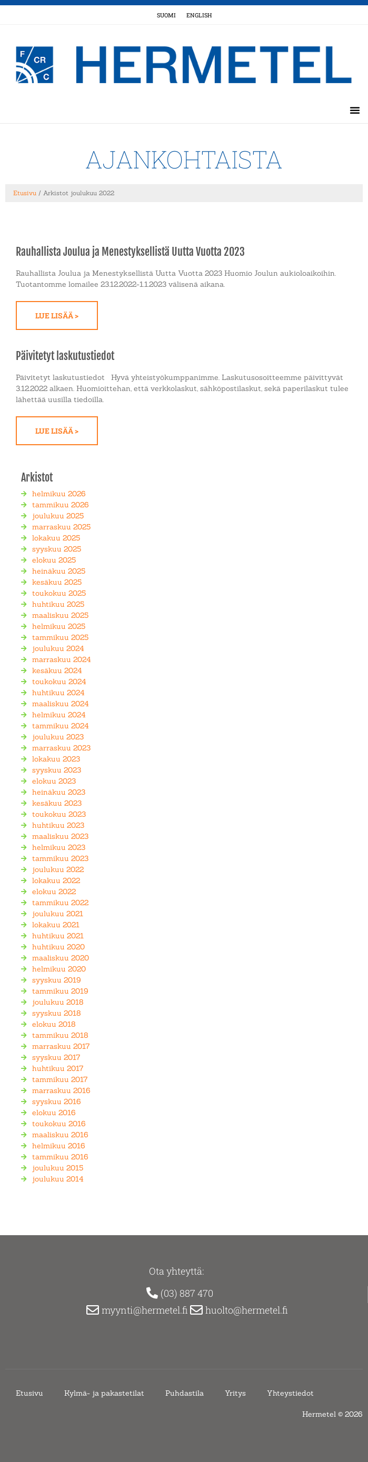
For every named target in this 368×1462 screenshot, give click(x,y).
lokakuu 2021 (55, 924)
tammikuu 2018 (60, 1035)
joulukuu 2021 (57, 913)
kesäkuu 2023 (57, 803)
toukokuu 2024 (59, 681)
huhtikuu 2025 (58, 604)
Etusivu (24, 193)
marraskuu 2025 (61, 527)
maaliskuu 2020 (60, 958)
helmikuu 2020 (59, 969)
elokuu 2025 (54, 560)
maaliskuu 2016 (60, 1134)
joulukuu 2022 (58, 869)
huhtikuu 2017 (57, 1068)
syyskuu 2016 (56, 1101)
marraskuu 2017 (60, 1046)
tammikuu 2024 (60, 725)
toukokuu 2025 (59, 593)
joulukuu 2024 (58, 648)
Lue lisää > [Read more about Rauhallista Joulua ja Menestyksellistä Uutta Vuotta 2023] (56, 316)
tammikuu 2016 (60, 1156)
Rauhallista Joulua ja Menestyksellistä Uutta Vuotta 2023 (130, 251)
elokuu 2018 (54, 1024)
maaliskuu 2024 (60, 703)
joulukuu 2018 (58, 1002)
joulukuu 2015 (57, 1168)
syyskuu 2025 (56, 549)
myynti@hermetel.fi (146, 1310)
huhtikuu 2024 (58, 692)
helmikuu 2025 (58, 626)
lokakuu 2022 (56, 880)
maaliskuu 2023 (60, 836)
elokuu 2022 (54, 891)
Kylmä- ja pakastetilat (104, 1393)
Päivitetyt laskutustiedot (65, 356)
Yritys (235, 1393)
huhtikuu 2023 (58, 825)
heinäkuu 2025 (58, 571)
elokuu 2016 (54, 1112)
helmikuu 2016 (58, 1145)
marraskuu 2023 (61, 748)
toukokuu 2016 (59, 1123)
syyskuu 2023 (56, 770)
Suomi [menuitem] (166, 15)
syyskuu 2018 (56, 1013)
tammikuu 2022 (60, 902)
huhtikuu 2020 (58, 947)
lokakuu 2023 (56, 759)
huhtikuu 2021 (58, 935)
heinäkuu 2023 (58, 792)
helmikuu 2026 (59, 493)
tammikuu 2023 (60, 858)
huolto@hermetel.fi (247, 1310)
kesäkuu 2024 (57, 670)
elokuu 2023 (54, 781)
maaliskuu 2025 (60, 615)
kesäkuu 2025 (57, 582)
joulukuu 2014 (58, 1179)
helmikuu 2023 (58, 847)
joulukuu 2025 (58, 515)
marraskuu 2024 (61, 659)
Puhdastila (184, 1393)
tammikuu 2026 (60, 504)
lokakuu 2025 (56, 538)
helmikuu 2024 (59, 714)
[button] (355, 110)
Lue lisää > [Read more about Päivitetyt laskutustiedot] (56, 431)
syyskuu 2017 (56, 1057)
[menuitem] (166, 14)
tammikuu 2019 (60, 991)
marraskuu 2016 (61, 1090)
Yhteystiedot (290, 1393)
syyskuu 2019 (56, 980)
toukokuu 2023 (59, 814)
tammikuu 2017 (59, 1079)
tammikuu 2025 (60, 637)
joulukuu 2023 (58, 737)
